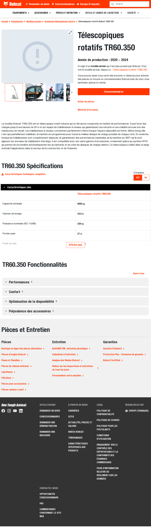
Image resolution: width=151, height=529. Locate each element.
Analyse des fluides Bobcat (66, 360)
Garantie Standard (112, 348)
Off (138, 177)
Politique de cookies (108, 420)
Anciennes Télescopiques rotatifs (60, 21)
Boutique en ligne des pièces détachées (21, 348)
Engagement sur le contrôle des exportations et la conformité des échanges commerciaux (107, 453)
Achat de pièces (86, 101)
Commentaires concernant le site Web (50, 513)
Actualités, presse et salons (80, 424)
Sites (71, 416)
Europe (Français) (89, 4)
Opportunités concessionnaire (49, 496)
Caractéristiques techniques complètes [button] (23, 174)
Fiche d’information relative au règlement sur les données (108, 473)
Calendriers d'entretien (64, 354)
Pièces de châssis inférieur (15, 366)
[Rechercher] (130, 4)
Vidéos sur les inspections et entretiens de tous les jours (72, 368)
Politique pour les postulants (107, 428)
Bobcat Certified (111, 360)
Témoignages (75, 437)
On (145, 177)
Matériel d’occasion (88, 109)
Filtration (6, 377)
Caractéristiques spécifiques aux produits (78, 447)
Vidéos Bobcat (76, 431)
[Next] (71, 92)
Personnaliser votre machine (66, 375)
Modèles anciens (33, 21)
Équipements (17, 21)
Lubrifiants (7, 372)
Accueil (4, 21)
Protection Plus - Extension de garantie (123, 354)
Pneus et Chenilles (10, 360)
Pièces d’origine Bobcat (13, 354)
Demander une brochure (47, 433)
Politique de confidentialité (105, 412)
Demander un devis (39, 4)
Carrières (73, 410)
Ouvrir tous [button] (139, 273)
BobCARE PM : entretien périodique (70, 348)
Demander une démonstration (48, 424)
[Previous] (3, 92)
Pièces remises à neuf (12, 389)
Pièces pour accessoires (14, 383)
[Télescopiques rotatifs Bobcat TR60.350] (37, 56)
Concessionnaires (65, 4)
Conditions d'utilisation (104, 437)
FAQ (41, 503)
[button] (75, 187)
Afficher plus (75, 244)
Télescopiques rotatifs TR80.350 (129, 70)
